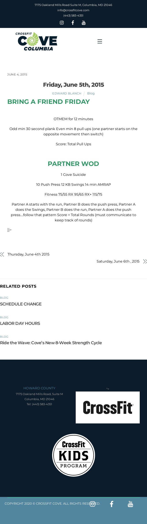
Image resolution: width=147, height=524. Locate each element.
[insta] (62, 22)
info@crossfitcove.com (73, 10)
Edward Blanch (66, 93)
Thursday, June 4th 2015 (28, 254)
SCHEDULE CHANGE (20, 304)
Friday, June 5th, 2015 (73, 84)
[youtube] (83, 22)
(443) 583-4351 (73, 15)
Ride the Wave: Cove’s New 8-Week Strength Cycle (51, 342)
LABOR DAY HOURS (20, 323)
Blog (91, 93)
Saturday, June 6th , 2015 (118, 261)
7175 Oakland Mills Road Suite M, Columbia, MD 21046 (73, 5)
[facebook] (72, 22)
